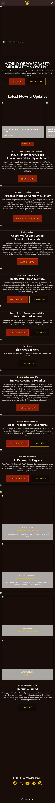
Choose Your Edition (27, 218)
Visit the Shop (17, 299)
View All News (27, 144)
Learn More (36, 81)
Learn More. (27, 178)
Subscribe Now (17, 332)
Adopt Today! (27, 262)
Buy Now (17, 81)
